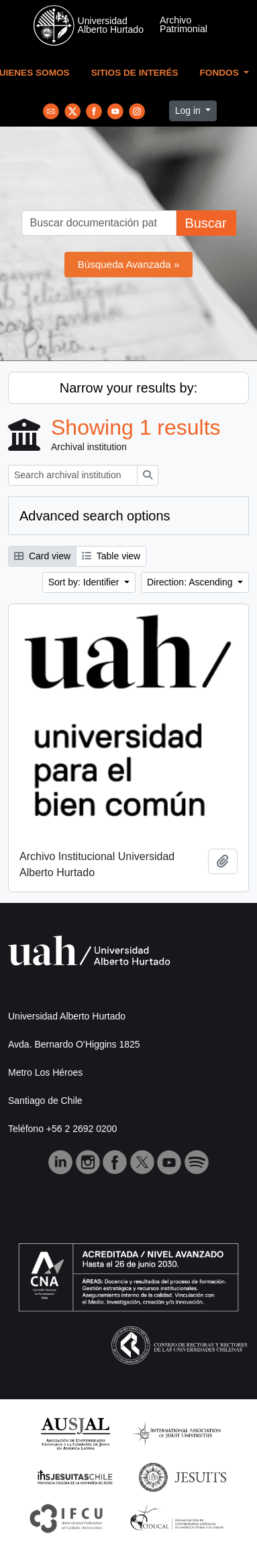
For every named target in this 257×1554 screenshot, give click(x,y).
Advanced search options (94, 515)
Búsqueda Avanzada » (129, 264)
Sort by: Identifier (85, 582)
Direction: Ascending (191, 582)
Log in (189, 110)
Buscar (205, 223)
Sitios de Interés (134, 73)
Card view (42, 556)
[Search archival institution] (73, 475)
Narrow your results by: (129, 387)
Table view (111, 556)
